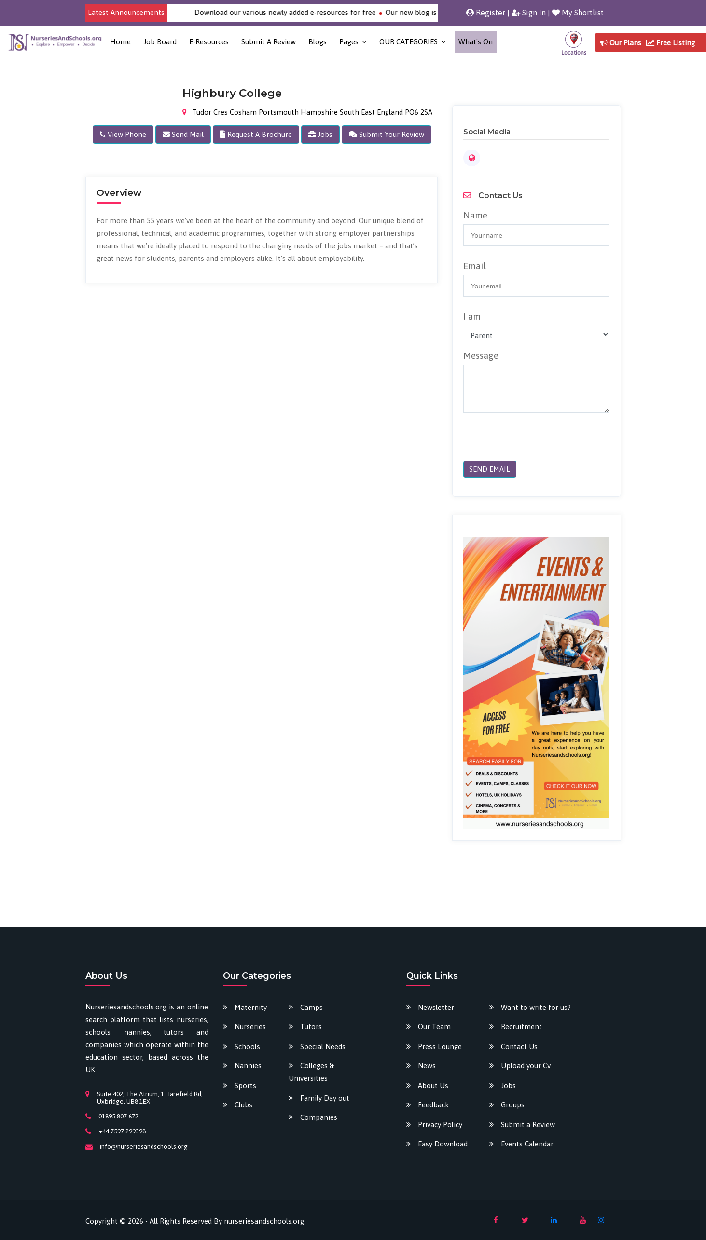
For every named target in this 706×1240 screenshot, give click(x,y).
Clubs (243, 1105)
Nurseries (250, 1026)
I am (472, 316)
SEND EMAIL (489, 469)
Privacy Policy (440, 1124)
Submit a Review (268, 42)
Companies (318, 1117)
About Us (433, 1085)
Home (120, 42)
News (427, 1066)
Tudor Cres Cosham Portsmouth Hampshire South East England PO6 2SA (307, 112)
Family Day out (324, 1098)
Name (475, 215)
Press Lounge (440, 1046)
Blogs (317, 42)
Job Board (160, 42)
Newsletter (436, 1007)
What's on (475, 42)
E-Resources (209, 42)
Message (480, 355)
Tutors (311, 1026)
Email (474, 265)
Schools (247, 1046)
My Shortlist (578, 12)
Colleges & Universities (311, 1072)
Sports (245, 1085)
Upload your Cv (526, 1066)
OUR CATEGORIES (408, 42)
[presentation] (529, 442)
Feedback (433, 1105)
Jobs (508, 1085)
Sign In (529, 12)
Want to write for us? (536, 1007)
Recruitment (521, 1026)
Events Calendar (527, 1144)
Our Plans (620, 43)
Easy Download (443, 1144)
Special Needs (323, 1046)
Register (485, 12)
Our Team (434, 1026)
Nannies (248, 1066)
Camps (311, 1007)
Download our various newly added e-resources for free (299, 12)
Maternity (251, 1007)
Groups (513, 1105)
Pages (349, 42)
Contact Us (519, 1046)
